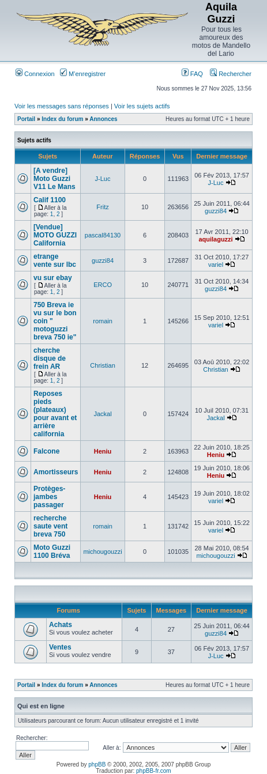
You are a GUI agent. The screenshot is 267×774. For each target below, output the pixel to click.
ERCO (102, 284)
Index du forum (62, 119)
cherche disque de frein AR (49, 358)
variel (215, 264)
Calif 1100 (49, 200)
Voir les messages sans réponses (61, 106)
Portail (26, 119)
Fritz (102, 206)
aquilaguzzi (215, 239)
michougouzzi (102, 551)
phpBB (97, 764)
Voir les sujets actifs (142, 106)
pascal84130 (103, 235)
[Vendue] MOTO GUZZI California (55, 235)
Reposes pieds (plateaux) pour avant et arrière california (55, 414)
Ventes (60, 647)
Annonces (103, 119)
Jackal (102, 413)
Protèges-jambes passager (49, 497)
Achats (60, 625)
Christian (102, 365)
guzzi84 (216, 210)
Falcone (46, 451)
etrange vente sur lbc (54, 260)
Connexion (35, 73)
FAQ (192, 73)
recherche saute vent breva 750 (50, 526)
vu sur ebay (52, 278)
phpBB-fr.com (153, 771)
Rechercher (230, 73)
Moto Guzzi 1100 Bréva (51, 551)
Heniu (103, 451)
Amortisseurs (55, 472)
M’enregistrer (83, 73)
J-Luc (103, 178)
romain (102, 321)
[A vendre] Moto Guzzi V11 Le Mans (54, 179)
